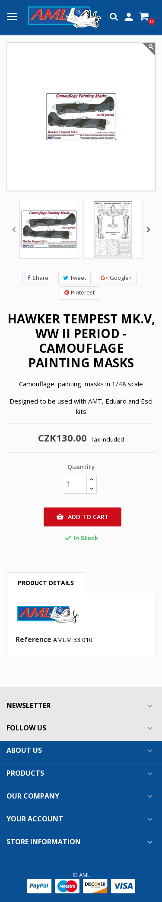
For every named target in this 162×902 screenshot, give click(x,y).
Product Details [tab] (46, 583)
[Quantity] (75, 484)
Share (37, 278)
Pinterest (79, 292)
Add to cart (82, 517)
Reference (33, 640)
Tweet (74, 278)
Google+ (116, 278)
